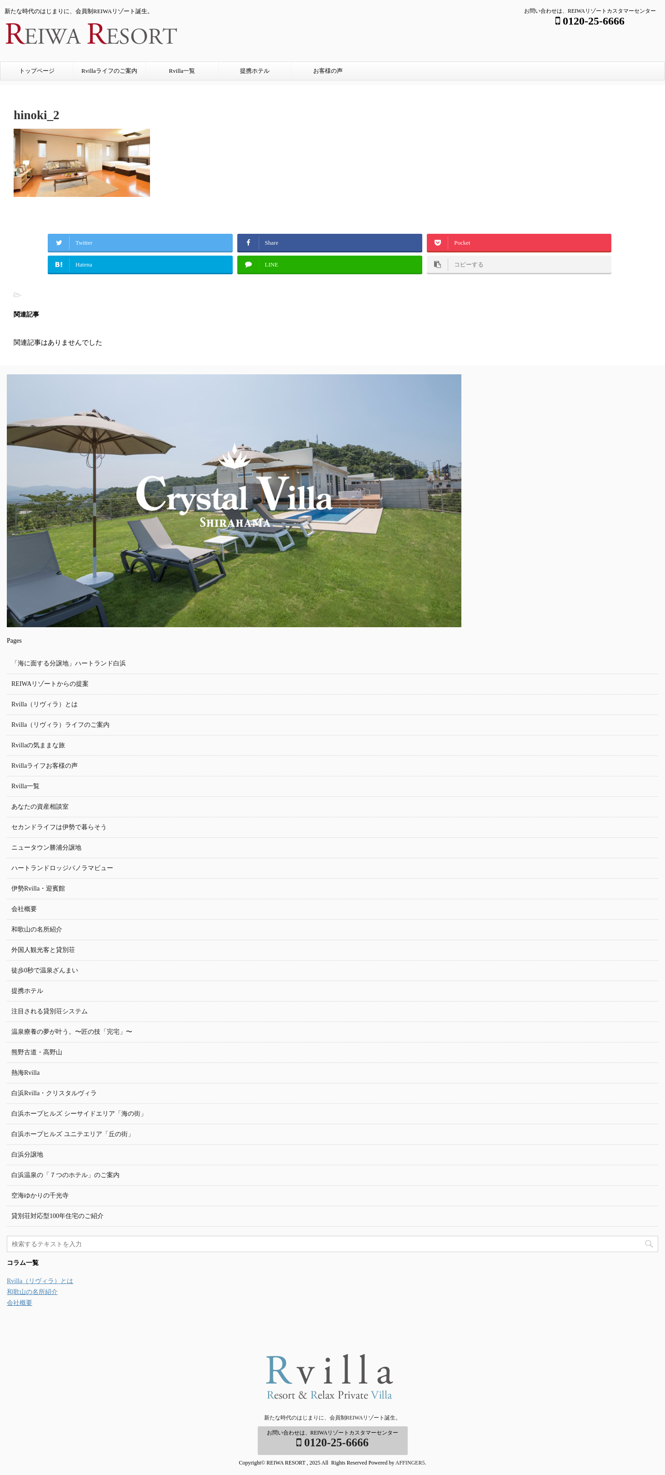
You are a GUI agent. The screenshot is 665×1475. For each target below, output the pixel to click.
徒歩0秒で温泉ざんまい (44, 970)
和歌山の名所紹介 (36, 929)
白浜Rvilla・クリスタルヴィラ (54, 1093)
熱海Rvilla (25, 1072)
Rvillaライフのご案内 (109, 70)
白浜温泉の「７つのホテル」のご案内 (65, 1175)
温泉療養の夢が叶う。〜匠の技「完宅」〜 (71, 1031)
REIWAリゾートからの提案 (50, 683)
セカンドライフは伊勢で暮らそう (59, 827)
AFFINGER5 (410, 1463)
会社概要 (24, 909)
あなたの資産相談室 (40, 806)
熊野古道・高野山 (36, 1052)
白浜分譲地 (27, 1154)
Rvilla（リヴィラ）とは (44, 704)
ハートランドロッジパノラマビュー (62, 868)
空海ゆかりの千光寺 (40, 1195)
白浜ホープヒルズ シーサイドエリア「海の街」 (79, 1113)
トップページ (37, 70)
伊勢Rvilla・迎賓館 (38, 888)
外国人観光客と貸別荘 (43, 949)
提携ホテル (255, 70)
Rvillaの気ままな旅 (38, 745)
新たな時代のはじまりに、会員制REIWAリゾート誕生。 (332, 1418)
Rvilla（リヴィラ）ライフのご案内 (60, 724)
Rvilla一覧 (182, 70)
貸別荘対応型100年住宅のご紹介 (57, 1216)
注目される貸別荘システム (49, 1011)
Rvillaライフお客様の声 (44, 765)
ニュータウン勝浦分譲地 (46, 847)
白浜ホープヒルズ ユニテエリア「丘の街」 (72, 1134)
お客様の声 (328, 70)
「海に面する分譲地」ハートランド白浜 (68, 663)
